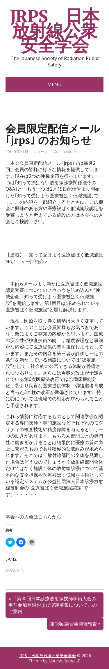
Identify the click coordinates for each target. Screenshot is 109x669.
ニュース (41, 151)
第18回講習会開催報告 (73, 624)
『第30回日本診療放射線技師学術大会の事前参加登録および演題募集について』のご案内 (52, 605)
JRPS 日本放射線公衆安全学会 (54, 30)
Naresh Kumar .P (65, 660)
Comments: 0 (65, 151)
